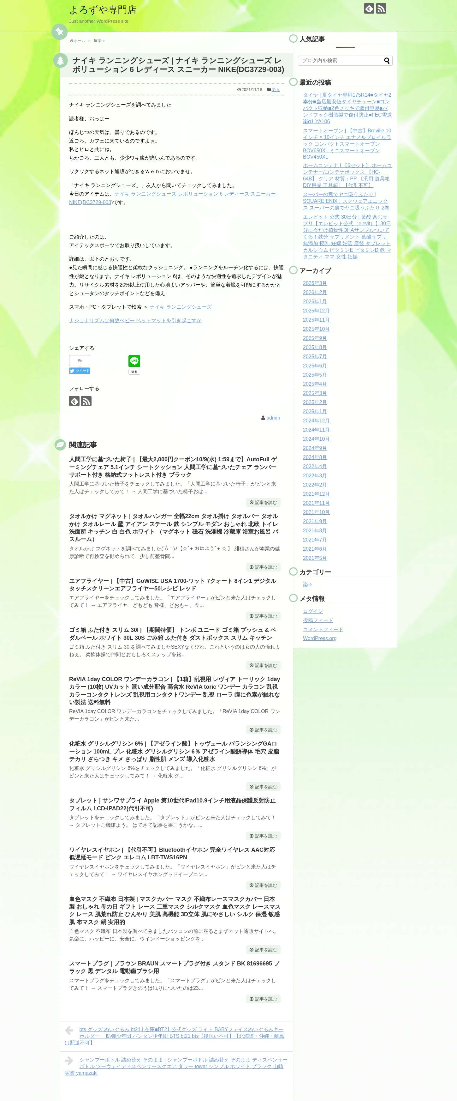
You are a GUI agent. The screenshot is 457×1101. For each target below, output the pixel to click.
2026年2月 (315, 292)
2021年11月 (316, 503)
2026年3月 (315, 283)
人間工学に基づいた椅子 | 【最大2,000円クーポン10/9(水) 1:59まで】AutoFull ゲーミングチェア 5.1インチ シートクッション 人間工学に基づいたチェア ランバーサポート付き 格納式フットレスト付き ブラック (173, 467)
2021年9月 (315, 521)
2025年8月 (315, 347)
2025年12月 (316, 310)
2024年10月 (316, 439)
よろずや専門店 (103, 9)
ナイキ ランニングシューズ (180, 307)
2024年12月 (316, 420)
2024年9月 (315, 448)
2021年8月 (315, 530)
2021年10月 (316, 512)
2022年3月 (315, 475)
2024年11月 (316, 430)
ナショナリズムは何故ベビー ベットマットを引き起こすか (135, 320)
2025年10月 (316, 329)
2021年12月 (316, 494)
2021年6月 (315, 549)
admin (273, 417)
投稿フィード (318, 620)
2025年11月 (316, 320)
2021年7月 (315, 539)
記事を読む (266, 502)
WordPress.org (319, 638)
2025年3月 (315, 393)
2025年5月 (315, 375)
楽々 (276, 89)
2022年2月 (315, 484)
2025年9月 (315, 338)
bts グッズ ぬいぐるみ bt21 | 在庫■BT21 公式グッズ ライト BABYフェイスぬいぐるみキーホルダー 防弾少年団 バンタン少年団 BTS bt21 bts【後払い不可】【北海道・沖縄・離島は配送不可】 (174, 1035)
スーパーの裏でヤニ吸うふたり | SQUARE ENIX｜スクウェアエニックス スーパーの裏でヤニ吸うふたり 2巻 (346, 201)
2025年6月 (315, 365)
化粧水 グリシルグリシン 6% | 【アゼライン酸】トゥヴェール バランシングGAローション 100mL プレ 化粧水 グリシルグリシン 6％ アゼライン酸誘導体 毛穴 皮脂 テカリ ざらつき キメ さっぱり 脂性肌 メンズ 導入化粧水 (174, 751)
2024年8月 (315, 457)
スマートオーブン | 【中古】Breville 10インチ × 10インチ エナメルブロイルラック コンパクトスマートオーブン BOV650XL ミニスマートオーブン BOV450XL (347, 144)
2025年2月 (315, 402)
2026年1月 (315, 301)
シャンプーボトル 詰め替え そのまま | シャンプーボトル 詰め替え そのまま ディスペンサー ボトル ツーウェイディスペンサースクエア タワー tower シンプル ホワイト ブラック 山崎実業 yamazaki (176, 1066)
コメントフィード (323, 629)
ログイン (313, 611)
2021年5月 (315, 558)
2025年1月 (315, 411)
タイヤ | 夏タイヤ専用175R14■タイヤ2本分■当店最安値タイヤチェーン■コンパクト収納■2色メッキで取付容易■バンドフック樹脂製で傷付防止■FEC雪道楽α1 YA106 (347, 108)
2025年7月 (315, 356)
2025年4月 (315, 384)
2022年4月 (315, 466)
